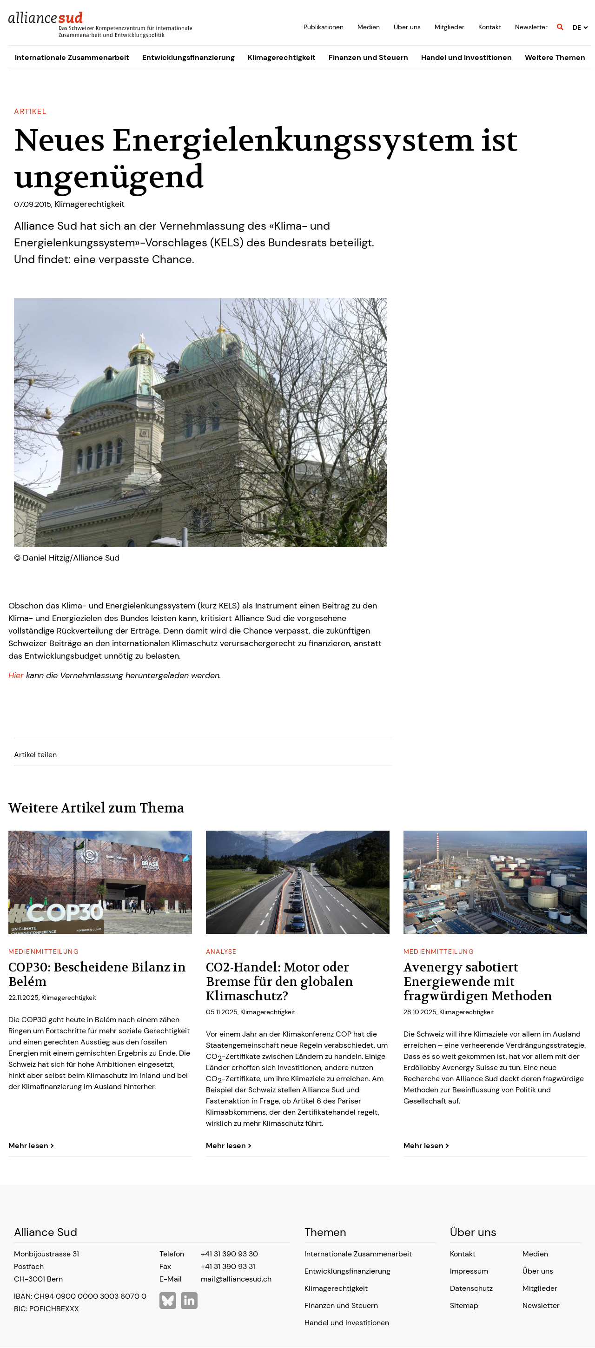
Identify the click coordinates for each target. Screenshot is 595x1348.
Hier (17, 675)
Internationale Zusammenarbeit (72, 57)
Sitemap (464, 1305)
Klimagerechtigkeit (282, 57)
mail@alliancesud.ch (236, 1279)
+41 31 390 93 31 (228, 1266)
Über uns (407, 27)
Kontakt (489, 27)
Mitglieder (449, 27)
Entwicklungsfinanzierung (188, 57)
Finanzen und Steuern (368, 57)
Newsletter (531, 27)
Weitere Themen (555, 57)
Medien (368, 27)
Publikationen (324, 27)
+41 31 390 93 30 (229, 1254)
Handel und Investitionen (466, 57)
